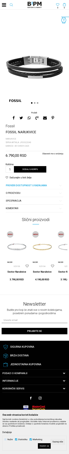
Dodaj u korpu (30, 169)
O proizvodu (34, 193)
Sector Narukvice (16, 271)
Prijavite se (34, 331)
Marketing (37, 439)
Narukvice (11, 139)
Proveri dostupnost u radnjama (34, 185)
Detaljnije (7, 432)
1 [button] (32, 103)
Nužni (10, 439)
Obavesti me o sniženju (52, 154)
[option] (34, 60)
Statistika (22, 439)
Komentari (34, 208)
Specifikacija (34, 201)
